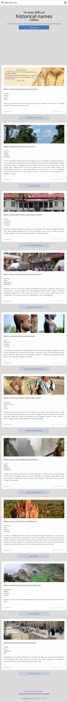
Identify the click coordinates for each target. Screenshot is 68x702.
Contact (44, 698)
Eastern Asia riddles (34, 118)
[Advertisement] (34, 48)
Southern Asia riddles (34, 307)
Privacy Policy (36, 698)
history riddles (34, 186)
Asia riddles (34, 556)
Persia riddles (34, 673)
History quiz (34, 27)
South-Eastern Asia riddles (34, 369)
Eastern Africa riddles (34, 492)
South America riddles (34, 245)
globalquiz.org (10, 2)
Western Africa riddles (34, 431)
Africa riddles (34, 614)
